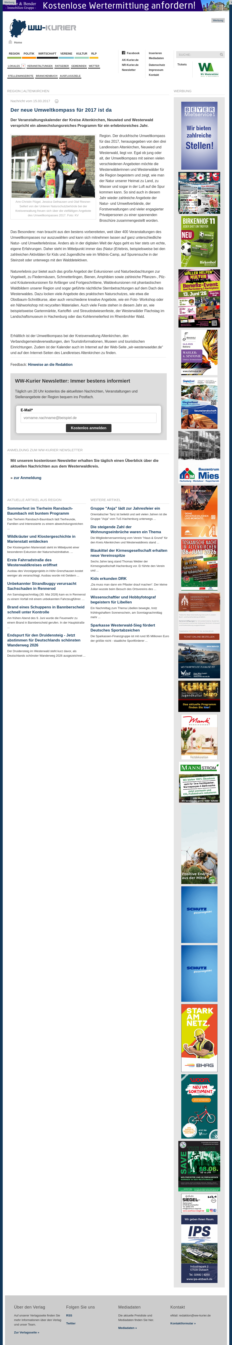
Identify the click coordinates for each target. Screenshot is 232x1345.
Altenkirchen (36, 91)
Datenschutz (157, 65)
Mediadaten (156, 58)
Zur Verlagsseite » (26, 1332)
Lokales (16, 66)
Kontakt (154, 75)
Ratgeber (62, 66)
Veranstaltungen (40, 66)
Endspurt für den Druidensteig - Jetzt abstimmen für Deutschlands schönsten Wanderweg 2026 (43, 640)
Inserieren (155, 53)
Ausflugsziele (70, 76)
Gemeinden (79, 66)
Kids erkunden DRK (109, 578)
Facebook (133, 53)
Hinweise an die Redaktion (50, 364)
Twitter (71, 1323)
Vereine (66, 53)
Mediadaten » (127, 1328)
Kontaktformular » (183, 1323)
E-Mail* (27, 410)
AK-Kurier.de (130, 60)
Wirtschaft (47, 53)
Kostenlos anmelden (88, 428)
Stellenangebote (20, 76)
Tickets (182, 64)
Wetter (94, 66)
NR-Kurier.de (130, 65)
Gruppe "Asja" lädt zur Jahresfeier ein (125, 508)
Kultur (81, 53)
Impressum (156, 70)
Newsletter (129, 70)
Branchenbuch (46, 76)
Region (14, 53)
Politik (29, 53)
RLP (93, 53)
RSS (69, 1315)
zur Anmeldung (27, 478)
